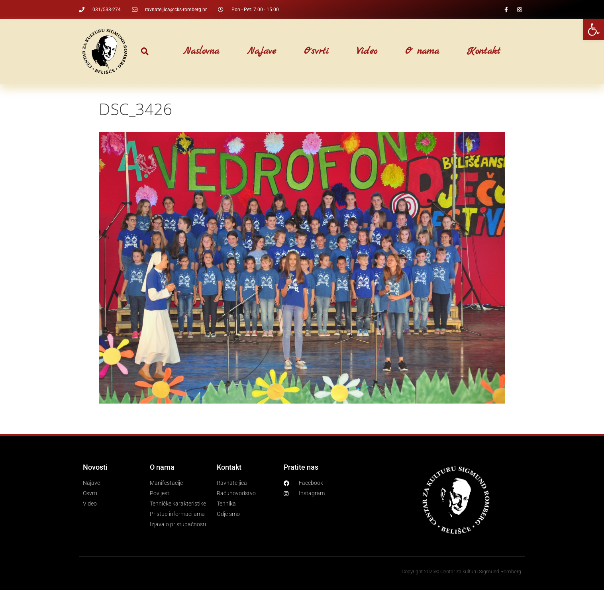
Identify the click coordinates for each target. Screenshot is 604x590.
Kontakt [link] (483, 51)
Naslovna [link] (201, 51)
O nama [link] (422, 51)
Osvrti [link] (316, 51)
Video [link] (367, 51)
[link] (593, 29)
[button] (145, 52)
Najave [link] (261, 51)
